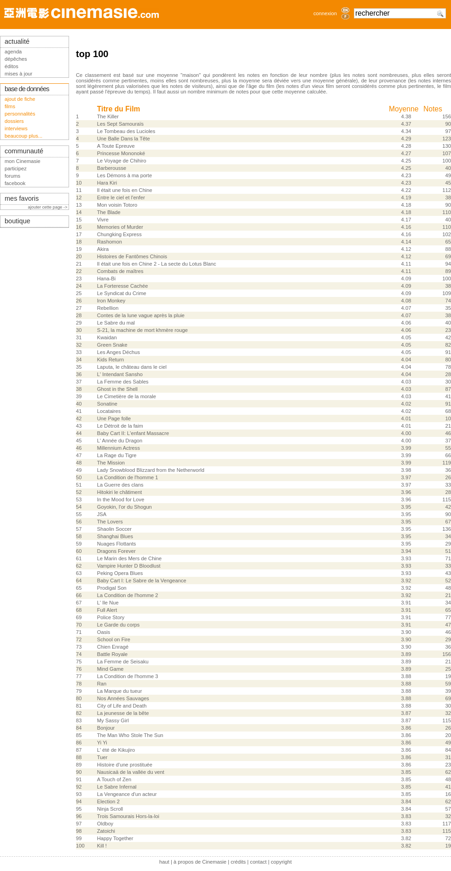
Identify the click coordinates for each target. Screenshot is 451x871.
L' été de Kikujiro (116, 750)
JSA (102, 514)
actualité (17, 41)
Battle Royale (112, 654)
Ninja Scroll (110, 809)
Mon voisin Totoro (117, 205)
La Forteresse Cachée (122, 286)
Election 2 (108, 801)
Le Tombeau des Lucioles (126, 131)
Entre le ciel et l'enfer (121, 197)
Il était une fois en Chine (124, 190)
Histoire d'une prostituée (124, 764)
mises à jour (18, 73)
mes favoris (22, 198)
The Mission (111, 462)
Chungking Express (119, 234)
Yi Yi (102, 742)
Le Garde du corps (118, 624)
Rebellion (108, 308)
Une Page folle (114, 418)
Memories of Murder (120, 227)
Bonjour (106, 728)
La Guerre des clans (120, 485)
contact (258, 862)
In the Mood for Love (121, 499)
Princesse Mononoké (121, 153)
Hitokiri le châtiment (119, 492)
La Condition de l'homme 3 (127, 676)
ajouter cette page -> (48, 207)
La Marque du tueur (119, 691)
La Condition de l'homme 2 (127, 595)
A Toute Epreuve (116, 146)
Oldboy (105, 823)
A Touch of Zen (114, 779)
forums (12, 176)
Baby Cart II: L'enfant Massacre (133, 433)
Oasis (103, 632)
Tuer (102, 757)
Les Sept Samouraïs (120, 124)
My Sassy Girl (113, 720)
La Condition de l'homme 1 (127, 477)
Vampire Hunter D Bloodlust (129, 566)
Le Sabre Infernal (117, 787)
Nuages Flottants (116, 543)
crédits (238, 862)
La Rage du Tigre (117, 455)
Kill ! (102, 845)
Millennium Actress (118, 448)
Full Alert (107, 610)
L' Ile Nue (108, 602)
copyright (281, 862)
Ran (102, 683)
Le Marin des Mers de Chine (129, 558)
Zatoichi (106, 831)
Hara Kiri (107, 183)
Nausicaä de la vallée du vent (130, 772)
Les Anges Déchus (118, 352)
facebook (15, 183)
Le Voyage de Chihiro (121, 160)
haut (164, 862)
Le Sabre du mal (116, 322)
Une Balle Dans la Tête (123, 138)
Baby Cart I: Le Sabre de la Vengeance (141, 580)
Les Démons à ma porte (124, 175)
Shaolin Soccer (114, 529)
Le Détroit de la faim (120, 426)
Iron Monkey (111, 300)
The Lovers (110, 521)
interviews (16, 128)
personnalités (20, 113)
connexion (325, 13)
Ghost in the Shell (117, 389)
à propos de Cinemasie (199, 862)
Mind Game (110, 669)
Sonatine (107, 403)
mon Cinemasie (22, 161)
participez (16, 168)
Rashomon (109, 241)
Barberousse (111, 168)
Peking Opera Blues (120, 573)
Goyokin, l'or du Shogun (124, 507)
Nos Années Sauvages (123, 698)
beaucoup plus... (23, 136)
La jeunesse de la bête (123, 713)
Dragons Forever (116, 551)
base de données (27, 89)
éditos (11, 66)
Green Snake (112, 345)
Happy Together (115, 838)
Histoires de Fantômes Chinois (132, 256)
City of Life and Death (122, 705)
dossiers (14, 121)
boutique (17, 221)
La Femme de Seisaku (123, 661)
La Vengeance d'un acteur (127, 794)
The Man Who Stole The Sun (130, 735)
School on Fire (113, 639)
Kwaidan (107, 337)
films (10, 106)
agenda (13, 51)
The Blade (109, 212)
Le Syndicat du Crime (121, 293)
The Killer (108, 116)
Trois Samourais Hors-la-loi (128, 816)
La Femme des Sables (123, 381)
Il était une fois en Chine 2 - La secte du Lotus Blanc (156, 264)
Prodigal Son (112, 588)
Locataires (109, 411)
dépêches (16, 59)
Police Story (111, 617)
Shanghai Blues (115, 536)
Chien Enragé (112, 647)
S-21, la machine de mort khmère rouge (142, 330)
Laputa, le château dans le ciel (132, 367)
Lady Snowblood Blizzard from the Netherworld (150, 470)
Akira (103, 249)
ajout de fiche (20, 99)
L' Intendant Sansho (120, 374)
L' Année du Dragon (120, 440)
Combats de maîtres (120, 271)
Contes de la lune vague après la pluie (141, 315)
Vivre (103, 219)
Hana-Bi (106, 278)
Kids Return (110, 359)
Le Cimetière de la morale (126, 396)
